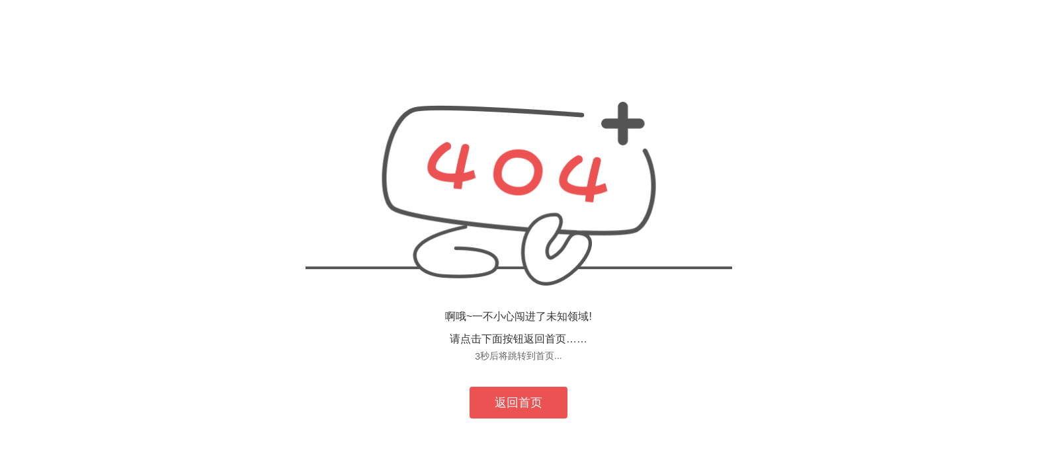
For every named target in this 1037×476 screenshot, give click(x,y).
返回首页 (518, 402)
